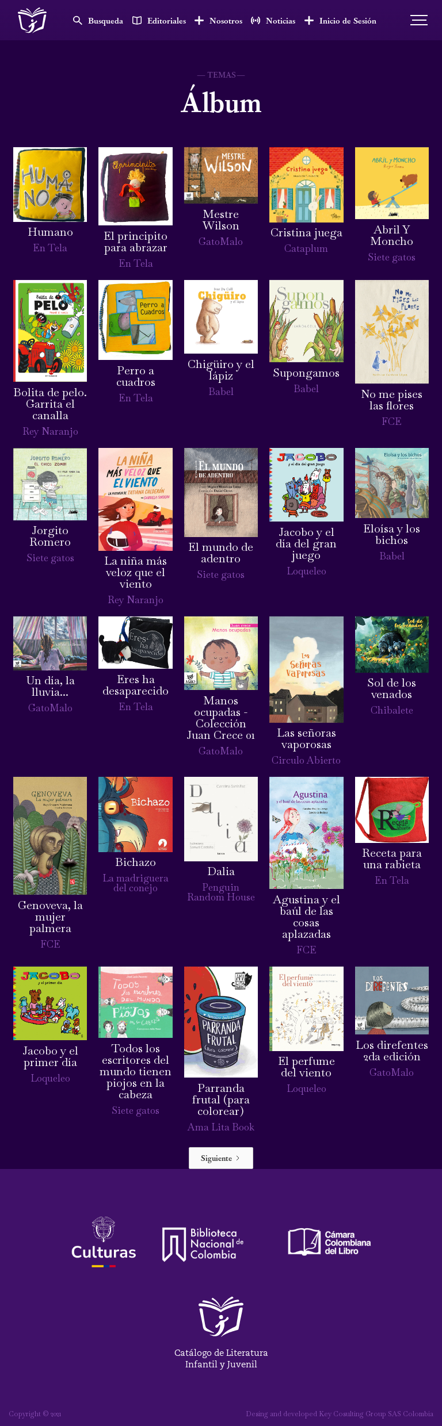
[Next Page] (221, 1158)
